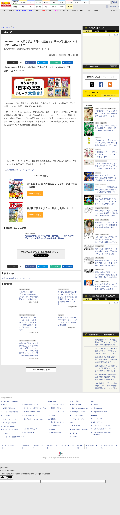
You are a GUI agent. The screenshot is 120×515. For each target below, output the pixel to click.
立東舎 (53, 415)
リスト (22, 62)
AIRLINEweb (76, 404)
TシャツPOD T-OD (57, 412)
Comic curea (98, 408)
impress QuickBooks (100, 412)
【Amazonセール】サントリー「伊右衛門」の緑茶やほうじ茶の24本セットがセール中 (106, 142)
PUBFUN (94, 415)
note (56, 62)
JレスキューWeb (77, 415)
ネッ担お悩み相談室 (9, 423)
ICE (92, 401)
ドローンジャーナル (9, 419)
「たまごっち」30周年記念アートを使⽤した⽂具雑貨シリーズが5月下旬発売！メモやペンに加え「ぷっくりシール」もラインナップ (106, 192)
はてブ (44, 62)
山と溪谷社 (52, 419)
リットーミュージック (58, 404)
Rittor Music (52, 401)
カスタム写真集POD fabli (102, 429)
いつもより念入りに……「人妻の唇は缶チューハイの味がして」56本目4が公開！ (106, 286)
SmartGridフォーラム (31, 404)
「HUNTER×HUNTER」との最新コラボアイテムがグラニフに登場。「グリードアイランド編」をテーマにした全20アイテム (106, 168)
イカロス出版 (74, 401)
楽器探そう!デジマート (58, 408)
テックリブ (73, 433)
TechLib (74, 436)
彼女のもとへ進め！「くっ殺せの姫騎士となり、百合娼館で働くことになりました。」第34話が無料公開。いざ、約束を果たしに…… (106, 254)
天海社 (96, 404)
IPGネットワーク (97, 422)
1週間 (106, 31)
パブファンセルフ (99, 418)
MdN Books (76, 426)
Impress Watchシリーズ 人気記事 (102, 296)
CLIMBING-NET (56, 426)
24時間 (96, 31)
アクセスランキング (96, 28)
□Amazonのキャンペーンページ (20, 170)
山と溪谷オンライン (57, 422)
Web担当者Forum (9, 408)
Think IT (5, 404)
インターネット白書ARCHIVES (13, 437)
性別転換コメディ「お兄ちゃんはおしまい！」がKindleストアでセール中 (106, 154)
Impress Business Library (32, 412)
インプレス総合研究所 (10, 412)
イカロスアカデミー (78, 419)
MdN (71, 423)
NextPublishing (29, 432)
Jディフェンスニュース (80, 408)
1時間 (87, 31)
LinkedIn (69, 62)
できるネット (7, 433)
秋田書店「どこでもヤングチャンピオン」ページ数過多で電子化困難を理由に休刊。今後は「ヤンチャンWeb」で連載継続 (106, 227)
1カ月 (115, 31)
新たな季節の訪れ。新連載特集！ (101, 335)
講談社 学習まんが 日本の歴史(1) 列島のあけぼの (51, 208)
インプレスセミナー (30, 415)
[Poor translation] (9, 477)
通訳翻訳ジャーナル (78, 412)
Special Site (93, 67)
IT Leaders (6, 415)
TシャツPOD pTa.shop (102, 425)
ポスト (14, 62)
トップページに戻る (41, 370)
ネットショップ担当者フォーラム (35, 408)
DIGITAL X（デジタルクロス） (34, 419)
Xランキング (93, 92)
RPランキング (91, 96)
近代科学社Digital (56, 432)
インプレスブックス (30, 429)
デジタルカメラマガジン (11, 429)
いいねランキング (110, 96)
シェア (32, 62)
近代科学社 (52, 429)
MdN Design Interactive (80, 429)
